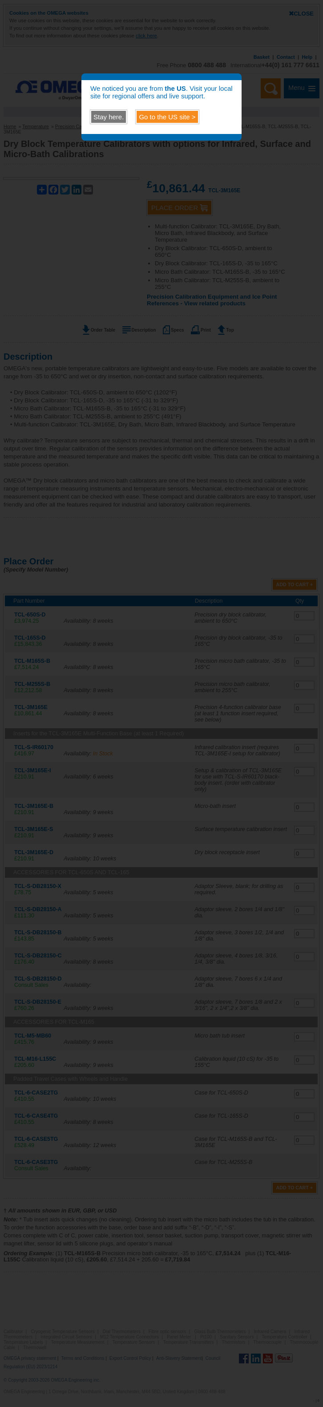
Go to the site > (167, 117)
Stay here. (108, 117)
